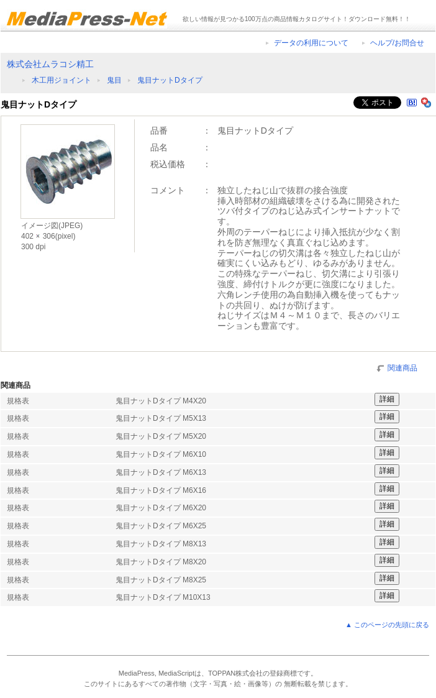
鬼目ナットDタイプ (169, 80)
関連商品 (402, 367)
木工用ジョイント (61, 80)
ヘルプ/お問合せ (397, 43)
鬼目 (114, 80)
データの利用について (311, 43)
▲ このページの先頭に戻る (387, 624)
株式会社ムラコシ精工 (50, 64)
